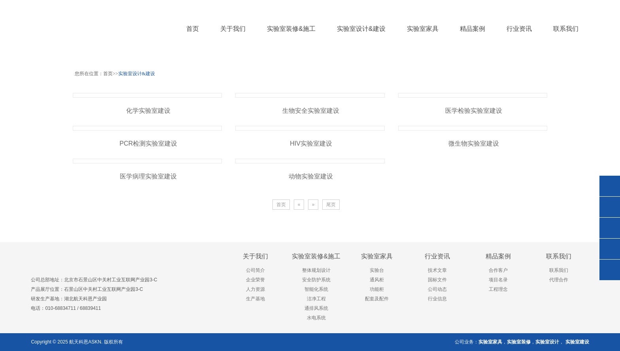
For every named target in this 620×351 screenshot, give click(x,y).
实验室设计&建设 (136, 73)
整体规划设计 (316, 270)
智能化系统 (316, 289)
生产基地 (255, 299)
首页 (192, 28)
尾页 (331, 204)
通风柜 (377, 280)
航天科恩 (78, 342)
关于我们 (255, 256)
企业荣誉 (255, 280)
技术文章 (437, 270)
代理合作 (558, 280)
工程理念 (498, 289)
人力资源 (255, 289)
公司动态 (437, 289)
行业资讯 (437, 256)
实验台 (377, 270)
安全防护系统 (316, 280)
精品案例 (498, 256)
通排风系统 (316, 308)
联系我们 (558, 256)
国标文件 (437, 280)
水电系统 (316, 318)
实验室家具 (377, 256)
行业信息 (437, 299)
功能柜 (377, 289)
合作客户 (498, 270)
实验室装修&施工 (316, 256)
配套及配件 (377, 299)
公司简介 (255, 270)
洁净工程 (316, 299)
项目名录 (498, 280)
